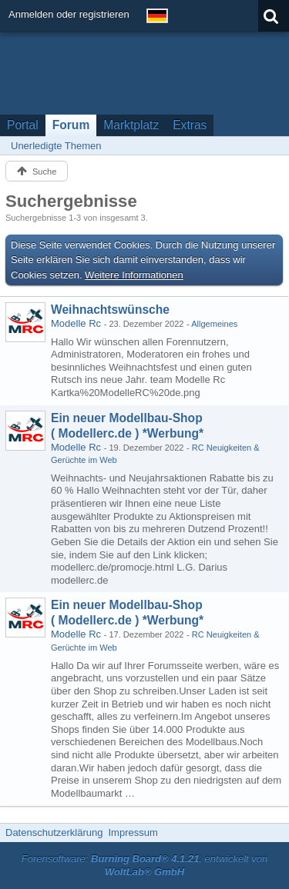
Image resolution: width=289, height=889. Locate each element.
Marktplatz (131, 125)
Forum (71, 125)
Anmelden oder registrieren (68, 14)
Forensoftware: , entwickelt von (145, 865)
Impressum (132, 832)
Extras (190, 125)
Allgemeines (214, 323)
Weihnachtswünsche (110, 309)
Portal (23, 125)
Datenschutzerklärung (53, 832)
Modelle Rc (76, 323)
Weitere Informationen (134, 275)
